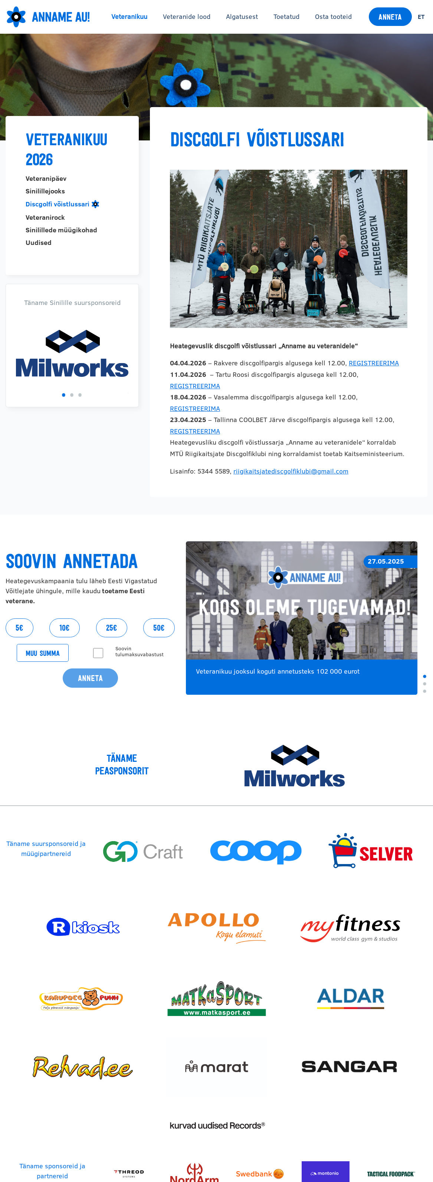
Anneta (390, 16)
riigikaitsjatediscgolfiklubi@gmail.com (290, 471)
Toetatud (286, 16)
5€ (19, 627)
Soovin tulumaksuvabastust (139, 651)
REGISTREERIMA (374, 363)
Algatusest (242, 16)
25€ (111, 627)
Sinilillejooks (45, 191)
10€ (64, 627)
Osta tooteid (333, 16)
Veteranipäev (46, 179)
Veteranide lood (186, 16)
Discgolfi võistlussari (57, 204)
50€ (159, 627)
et (421, 17)
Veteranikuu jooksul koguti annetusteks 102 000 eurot (278, 671)
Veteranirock (45, 217)
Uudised (39, 243)
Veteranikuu (129, 16)
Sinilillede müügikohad (61, 230)
